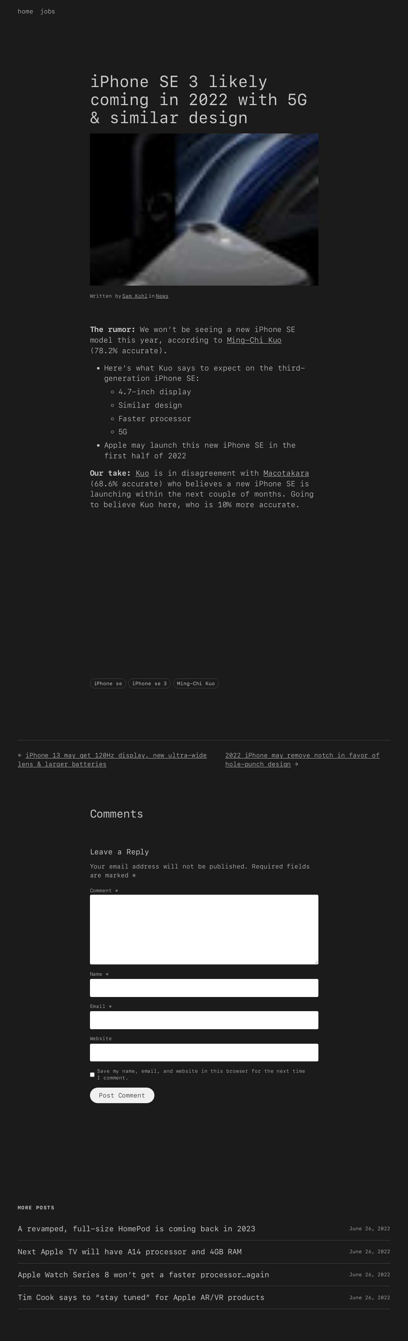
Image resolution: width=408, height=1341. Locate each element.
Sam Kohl (134, 296)
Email (101, 1006)
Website (101, 1038)
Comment (104, 890)
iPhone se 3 (149, 683)
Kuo (142, 473)
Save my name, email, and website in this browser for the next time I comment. (201, 1074)
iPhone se (108, 683)
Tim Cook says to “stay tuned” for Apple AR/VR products (141, 1297)
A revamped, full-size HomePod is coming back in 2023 (136, 1229)
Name (99, 974)
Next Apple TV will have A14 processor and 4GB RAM (130, 1252)
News (162, 296)
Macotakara (286, 473)
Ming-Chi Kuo (254, 340)
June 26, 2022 (369, 1228)
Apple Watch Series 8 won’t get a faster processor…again (143, 1275)
